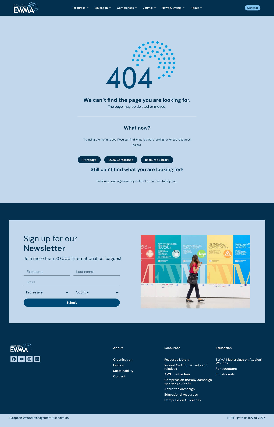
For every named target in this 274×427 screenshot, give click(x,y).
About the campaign (179, 389)
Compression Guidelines (182, 400)
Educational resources (181, 395)
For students (225, 375)
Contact (119, 377)
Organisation (122, 360)
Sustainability (123, 371)
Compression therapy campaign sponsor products (188, 382)
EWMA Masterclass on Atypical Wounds (239, 362)
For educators (226, 369)
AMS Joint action (177, 375)
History (118, 365)
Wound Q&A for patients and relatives (185, 367)
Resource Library (177, 360)
